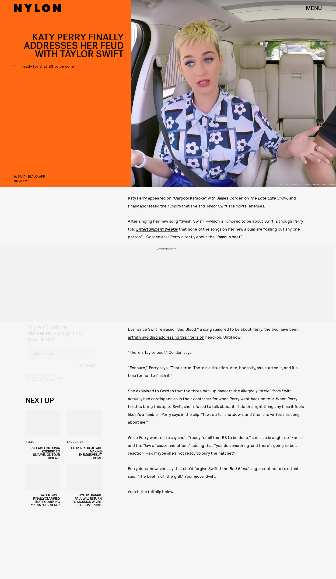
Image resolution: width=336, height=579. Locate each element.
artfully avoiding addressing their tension (166, 337)
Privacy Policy (48, 383)
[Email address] (60, 357)
